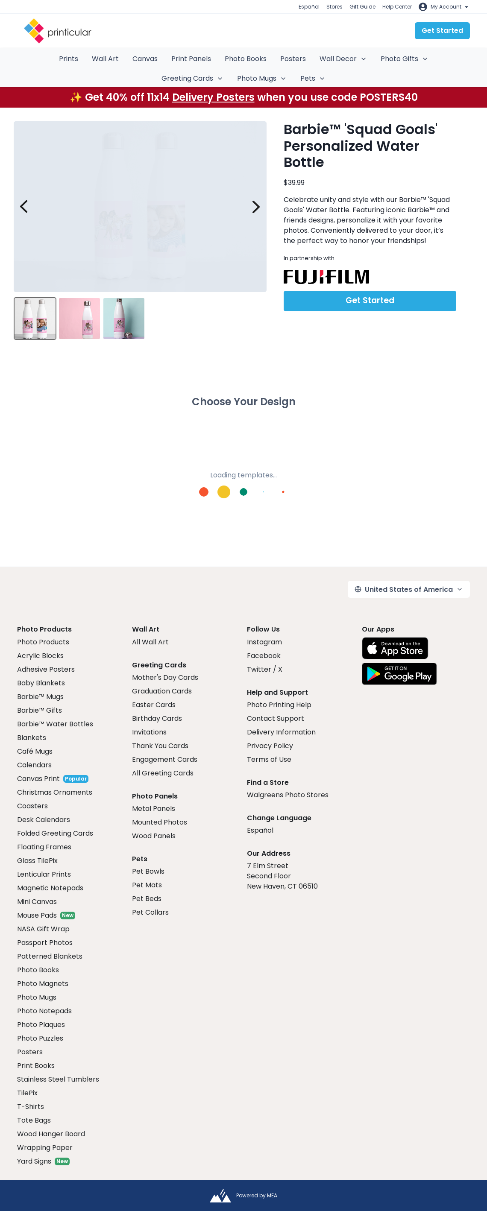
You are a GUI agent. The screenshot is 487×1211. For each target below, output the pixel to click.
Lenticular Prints (44, 874)
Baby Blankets (41, 683)
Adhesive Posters (46, 669)
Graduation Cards (162, 691)
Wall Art (105, 59)
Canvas (145, 59)
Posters (293, 59)
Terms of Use (269, 759)
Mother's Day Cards (165, 677)
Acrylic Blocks (40, 656)
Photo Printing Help (279, 705)
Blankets (31, 738)
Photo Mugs (262, 78)
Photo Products (43, 642)
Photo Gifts (404, 59)
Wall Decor (343, 59)
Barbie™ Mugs (40, 697)
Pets (313, 78)
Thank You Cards (160, 746)
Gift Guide (362, 6)
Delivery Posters (213, 97)
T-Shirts (30, 1107)
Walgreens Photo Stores (288, 795)
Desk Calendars (43, 820)
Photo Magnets (42, 984)
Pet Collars (150, 912)
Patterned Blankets (49, 956)
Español (309, 6)
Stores (334, 6)
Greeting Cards (192, 78)
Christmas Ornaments (54, 792)
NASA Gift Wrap (43, 929)
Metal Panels (153, 808)
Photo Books (246, 59)
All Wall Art (150, 642)
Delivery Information (281, 732)
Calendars (34, 765)
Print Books (36, 1066)
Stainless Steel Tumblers (58, 1079)
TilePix (27, 1093)
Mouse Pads (37, 915)
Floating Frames (44, 847)
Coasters (32, 806)
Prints (68, 59)
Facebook (264, 656)
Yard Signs (34, 1161)
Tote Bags (34, 1120)
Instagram (264, 642)
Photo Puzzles (40, 1038)
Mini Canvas (37, 902)
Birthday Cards (157, 718)
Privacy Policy (270, 746)
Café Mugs (35, 751)
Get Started (442, 30)
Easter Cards (154, 705)
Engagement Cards (164, 759)
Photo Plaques (41, 1025)
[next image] (256, 206)
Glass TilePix (37, 861)
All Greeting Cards (163, 773)
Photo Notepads (44, 1011)
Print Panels (191, 59)
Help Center (397, 6)
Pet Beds (146, 899)
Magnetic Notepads (50, 888)
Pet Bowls (148, 871)
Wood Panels (154, 836)
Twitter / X (264, 669)
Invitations (149, 732)
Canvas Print (38, 779)
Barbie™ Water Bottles (55, 724)
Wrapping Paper (45, 1147)
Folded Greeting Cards (55, 833)
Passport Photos (45, 943)
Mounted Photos (159, 822)
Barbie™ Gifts (39, 710)
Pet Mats (147, 885)
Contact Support (275, 718)
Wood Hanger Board (51, 1134)
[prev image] (23, 206)
